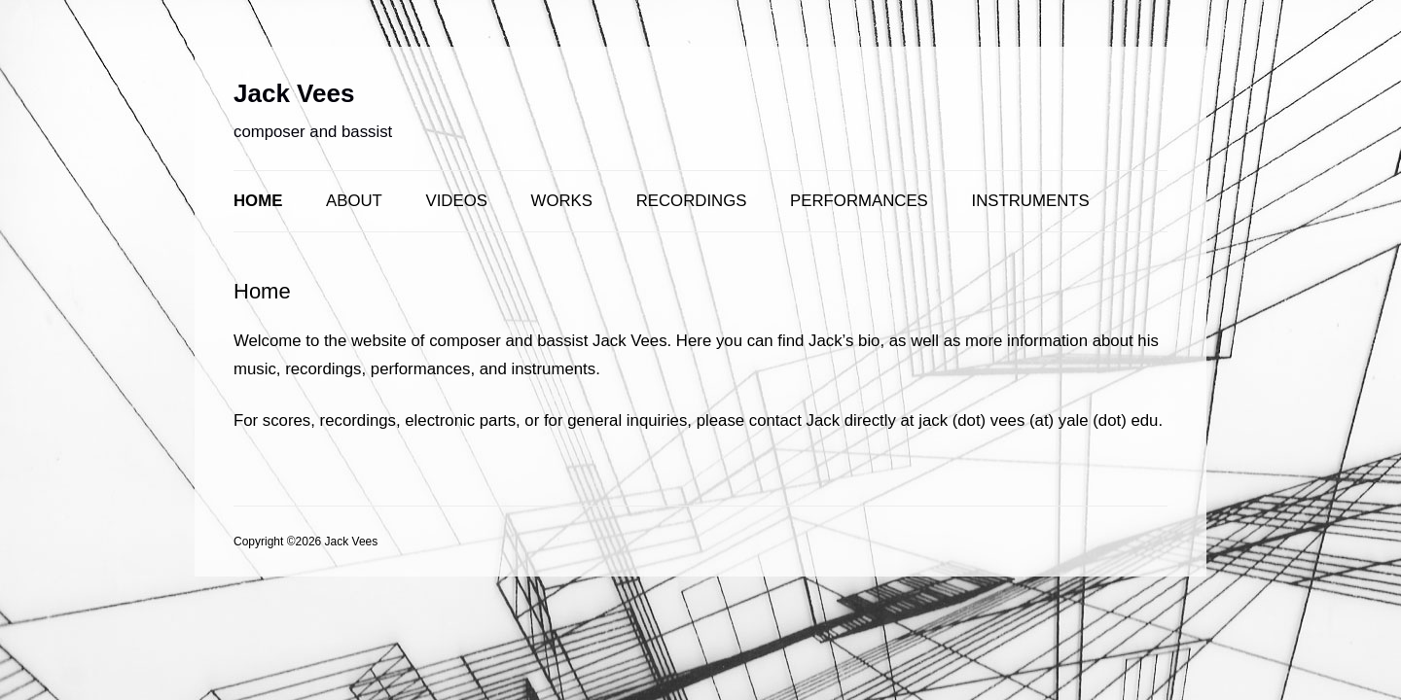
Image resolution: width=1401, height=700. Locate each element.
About (354, 201)
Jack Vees (294, 93)
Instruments (1031, 201)
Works (562, 201)
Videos (456, 201)
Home (258, 201)
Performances (859, 201)
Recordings (691, 201)
